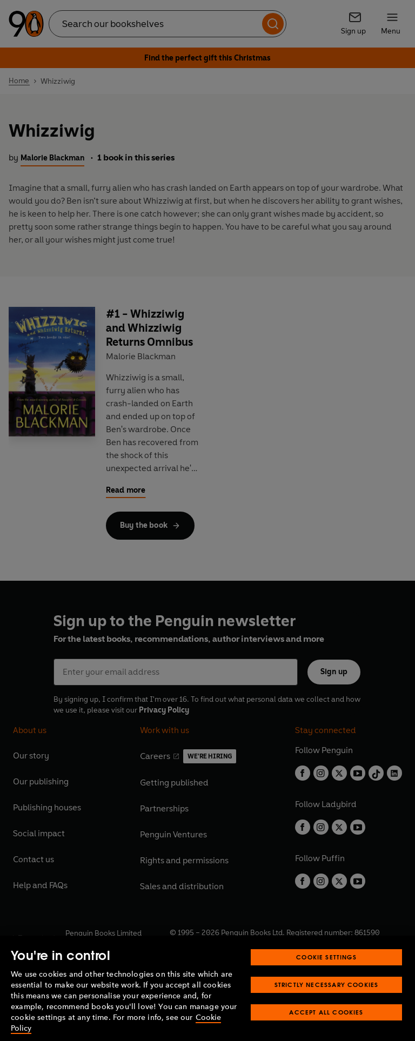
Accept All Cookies (326, 1026)
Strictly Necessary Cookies (327, 999)
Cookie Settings (326, 971)
